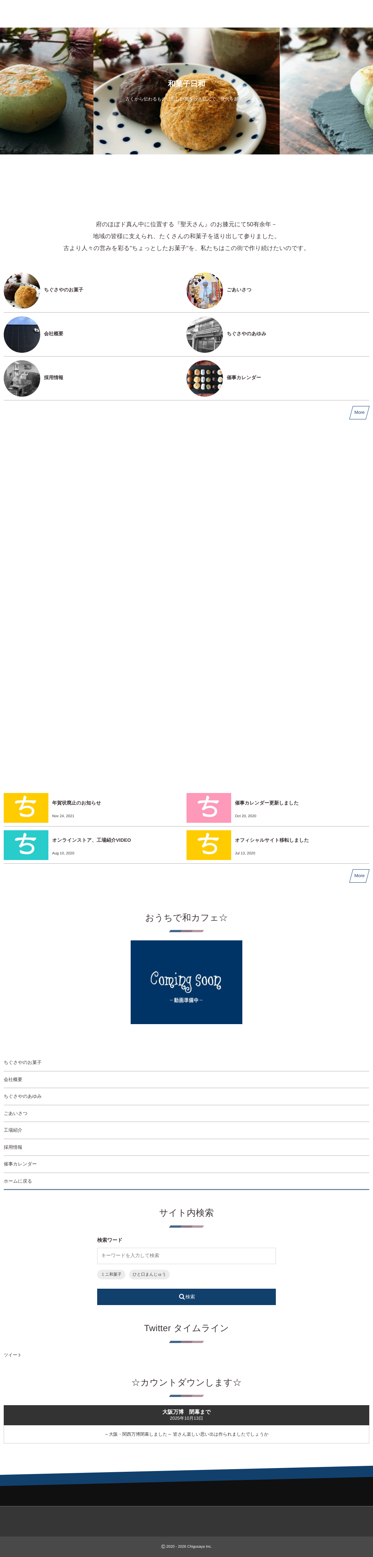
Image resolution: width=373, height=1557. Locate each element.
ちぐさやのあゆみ (246, 333)
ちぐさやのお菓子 (63, 289)
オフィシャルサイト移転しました (272, 840)
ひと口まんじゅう (149, 1274)
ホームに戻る (18, 1181)
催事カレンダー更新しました (267, 803)
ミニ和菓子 (111, 1274)
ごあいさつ (239, 289)
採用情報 (53, 377)
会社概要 (53, 333)
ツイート (13, 1355)
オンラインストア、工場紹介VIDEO (91, 840)
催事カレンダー (244, 377)
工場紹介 (13, 1130)
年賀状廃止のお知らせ (76, 803)
